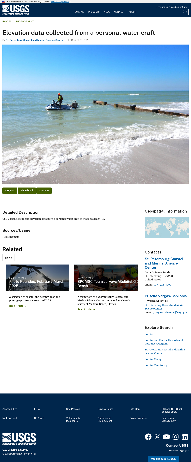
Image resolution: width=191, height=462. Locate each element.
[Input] (169, 12)
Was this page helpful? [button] (163, 459)
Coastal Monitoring (156, 365)
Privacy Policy (106, 409)
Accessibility (9, 409)
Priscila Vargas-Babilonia (166, 296)
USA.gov (39, 418)
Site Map (135, 409)
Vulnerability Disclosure (73, 419)
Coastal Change (154, 359)
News (107, 12)
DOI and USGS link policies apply (172, 410)
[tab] (8, 257)
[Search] (186, 12)
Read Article (16, 305)
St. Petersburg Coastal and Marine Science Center (34, 40)
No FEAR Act (9, 418)
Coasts (149, 334)
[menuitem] (79, 10)
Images (7, 21)
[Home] (15, 14)
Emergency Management (169, 419)
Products (94, 12)
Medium (44, 190)
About (132, 12)
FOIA (37, 409)
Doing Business (138, 418)
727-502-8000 (162, 284)
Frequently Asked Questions (172, 7)
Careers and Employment (105, 419)
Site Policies (73, 409)
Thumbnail (27, 190)
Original (9, 190)
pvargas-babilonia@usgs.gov (170, 312)
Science (79, 12)
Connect (119, 12)
